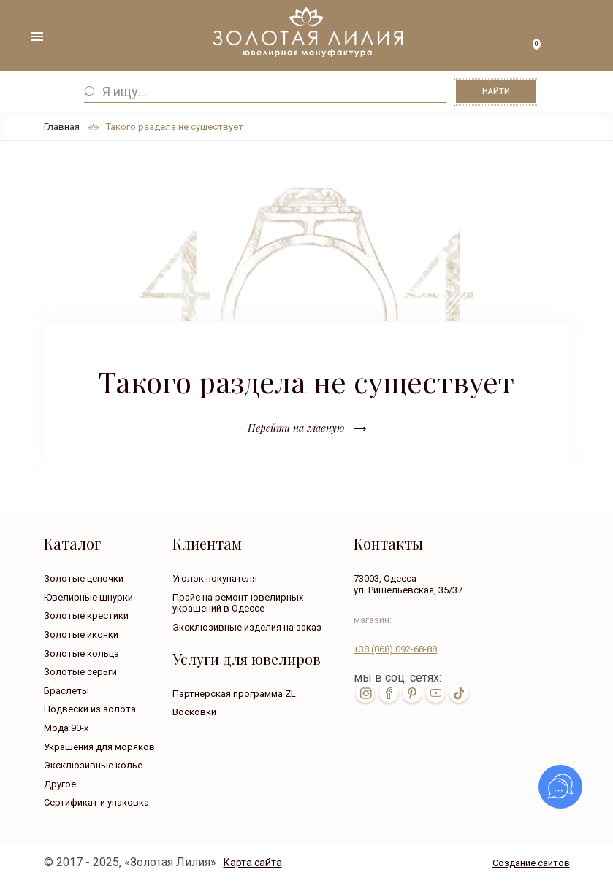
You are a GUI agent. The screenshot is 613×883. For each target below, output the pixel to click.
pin (412, 693)
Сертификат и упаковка (96, 802)
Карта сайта (253, 862)
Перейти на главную (296, 428)
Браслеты (66, 690)
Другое (60, 784)
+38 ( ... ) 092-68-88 (576, 38)
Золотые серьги (80, 671)
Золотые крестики (86, 615)
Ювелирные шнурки (88, 597)
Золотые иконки (81, 634)
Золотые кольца (81, 653)
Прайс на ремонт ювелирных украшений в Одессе (237, 603)
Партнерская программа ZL (234, 693)
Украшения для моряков (99, 746)
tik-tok (458, 693)
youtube (435, 693)
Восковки (194, 711)
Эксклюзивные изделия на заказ (246, 627)
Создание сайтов (531, 863)
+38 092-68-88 (395, 649)
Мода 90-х (66, 727)
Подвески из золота (90, 708)
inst (365, 693)
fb (388, 693)
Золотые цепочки (83, 578)
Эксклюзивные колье (93, 765)
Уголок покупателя (214, 578)
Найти (496, 91)
